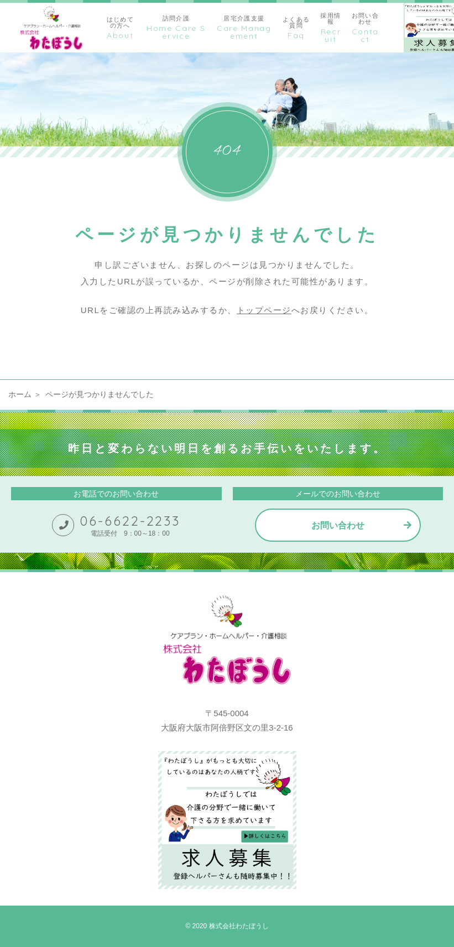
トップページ (264, 310)
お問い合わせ (337, 525)
